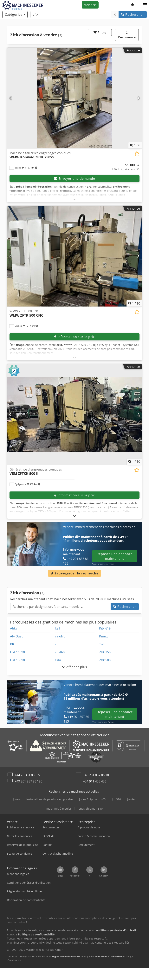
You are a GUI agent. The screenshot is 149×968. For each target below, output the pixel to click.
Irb (57, 644)
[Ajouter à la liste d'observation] (136, 153)
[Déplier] (74, 199)
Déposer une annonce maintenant (114, 556)
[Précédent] (10, 98)
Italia (58, 660)
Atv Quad (16, 636)
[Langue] (138, 5)
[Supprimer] (115, 14)
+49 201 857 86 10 (96, 775)
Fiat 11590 (17, 652)
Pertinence (127, 35)
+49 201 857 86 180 (28, 781)
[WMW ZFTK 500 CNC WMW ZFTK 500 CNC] (74, 256)
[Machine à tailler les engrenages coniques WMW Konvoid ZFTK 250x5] (74, 98)
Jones (16, 799)
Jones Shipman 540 (90, 808)
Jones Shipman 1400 (92, 799)
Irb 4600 (60, 652)
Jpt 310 (116, 799)
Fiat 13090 (17, 660)
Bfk (12, 644)
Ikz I (57, 628)
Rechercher (132, 14)
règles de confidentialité (66, 956)
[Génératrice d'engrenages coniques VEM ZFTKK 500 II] (74, 414)
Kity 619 (105, 628)
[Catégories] (15, 14)
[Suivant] (138, 98)
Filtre (100, 32)
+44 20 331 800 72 (28, 775)
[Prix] (125, 167)
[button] (145, 5)
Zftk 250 (105, 652)
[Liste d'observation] (132, 5)
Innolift (60, 636)
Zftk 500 (105, 660)
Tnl (101, 644)
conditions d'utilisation (108, 956)
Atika (13, 628)
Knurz (103, 636)
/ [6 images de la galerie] (135, 145)
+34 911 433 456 (94, 781)
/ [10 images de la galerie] (134, 303)
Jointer (131, 799)
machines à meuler (58, 808)
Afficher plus (74, 667)
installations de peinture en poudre (49, 799)
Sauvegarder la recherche (74, 573)
